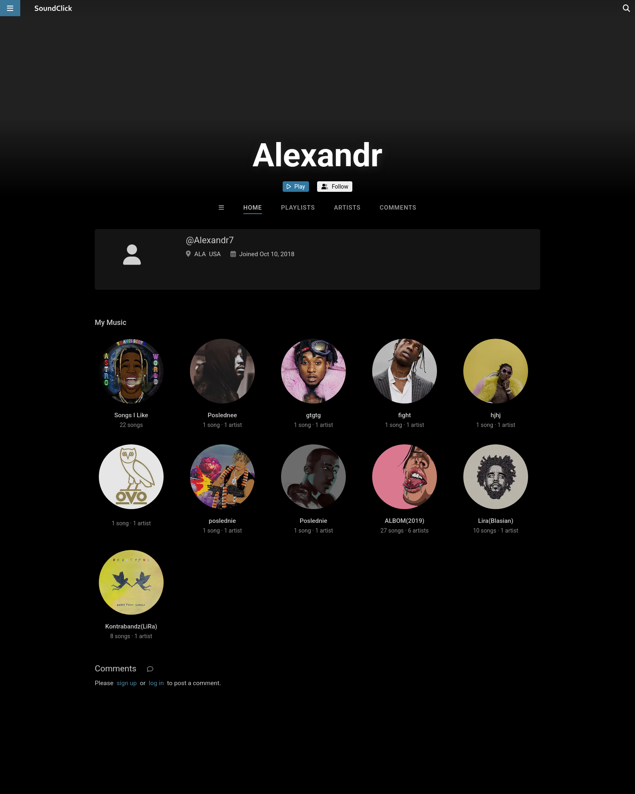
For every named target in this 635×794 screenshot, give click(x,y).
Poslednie (313, 520)
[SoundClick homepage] (53, 8)
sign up (127, 683)
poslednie (222, 520)
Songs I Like (131, 415)
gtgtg (313, 415)
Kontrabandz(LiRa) (131, 626)
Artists (347, 207)
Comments (398, 207)
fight (404, 415)
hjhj (496, 415)
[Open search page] (627, 8)
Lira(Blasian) (495, 520)
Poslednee (222, 415)
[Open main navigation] (10, 8)
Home (252, 207)
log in (156, 683)
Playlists (298, 207)
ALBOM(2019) (404, 520)
